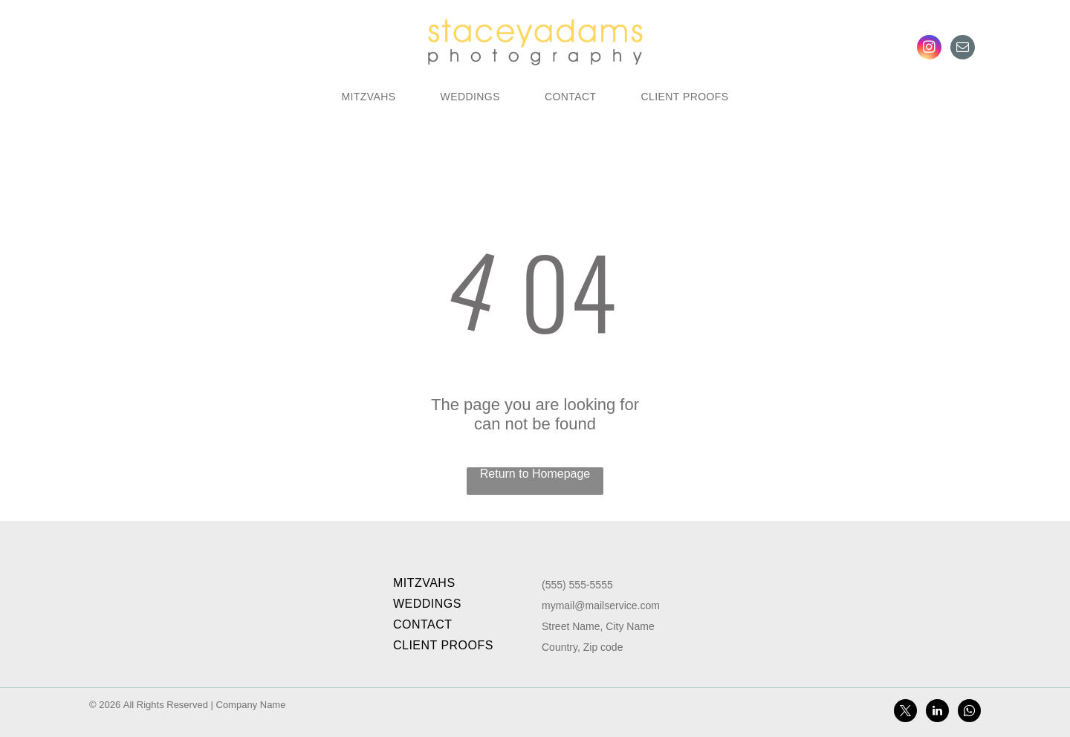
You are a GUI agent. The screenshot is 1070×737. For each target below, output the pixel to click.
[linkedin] (937, 712)
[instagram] (929, 49)
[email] (962, 49)
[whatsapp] (969, 712)
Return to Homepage (535, 473)
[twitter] (905, 712)
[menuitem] (368, 97)
